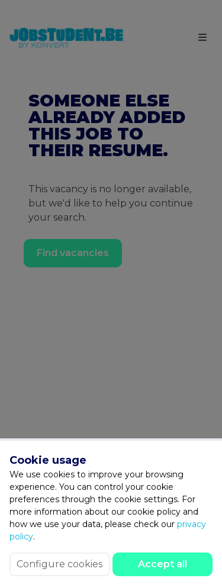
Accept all (162, 564)
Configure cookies (59, 564)
